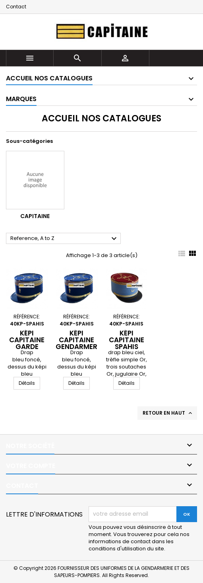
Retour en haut (168, 413)
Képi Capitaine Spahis (126, 339)
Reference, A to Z (64, 239)
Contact (16, 6)
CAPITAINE (35, 216)
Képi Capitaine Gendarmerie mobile (79, 343)
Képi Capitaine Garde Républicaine (29, 343)
